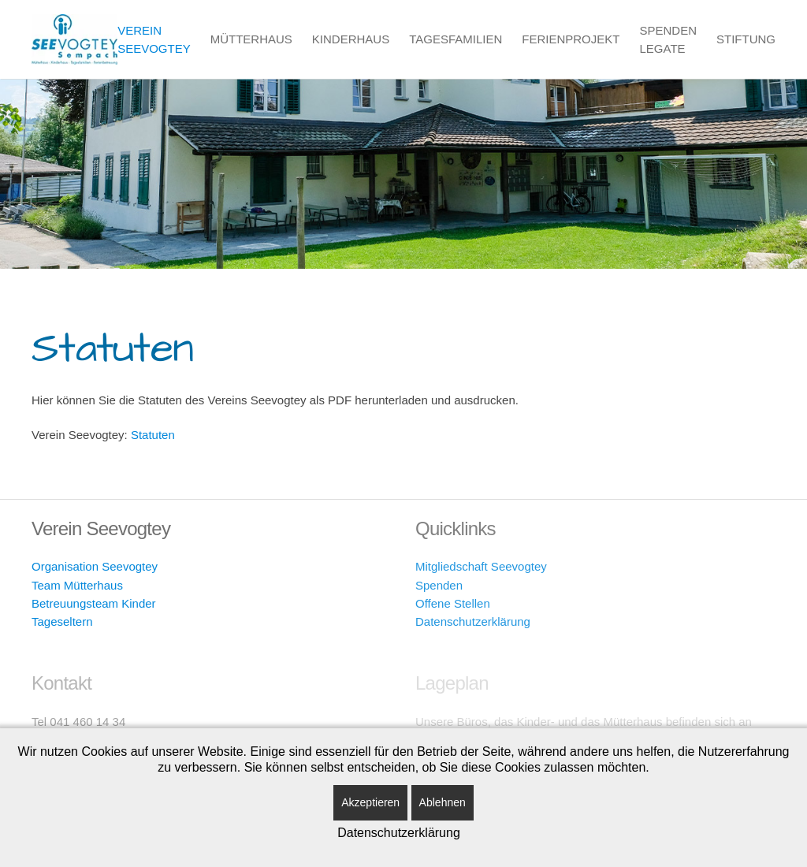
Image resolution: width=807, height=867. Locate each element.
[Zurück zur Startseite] (74, 39)
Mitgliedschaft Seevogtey (481, 566)
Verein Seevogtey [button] (154, 39)
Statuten (153, 434)
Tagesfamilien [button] (455, 39)
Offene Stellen (452, 603)
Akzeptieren (370, 802)
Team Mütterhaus (77, 585)
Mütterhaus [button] (251, 39)
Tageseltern (62, 621)
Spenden (439, 585)
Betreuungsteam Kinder (94, 603)
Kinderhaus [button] (350, 39)
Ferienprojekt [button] (570, 39)
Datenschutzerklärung (472, 621)
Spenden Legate (668, 39)
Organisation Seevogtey (95, 566)
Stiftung (745, 39)
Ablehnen (442, 802)
